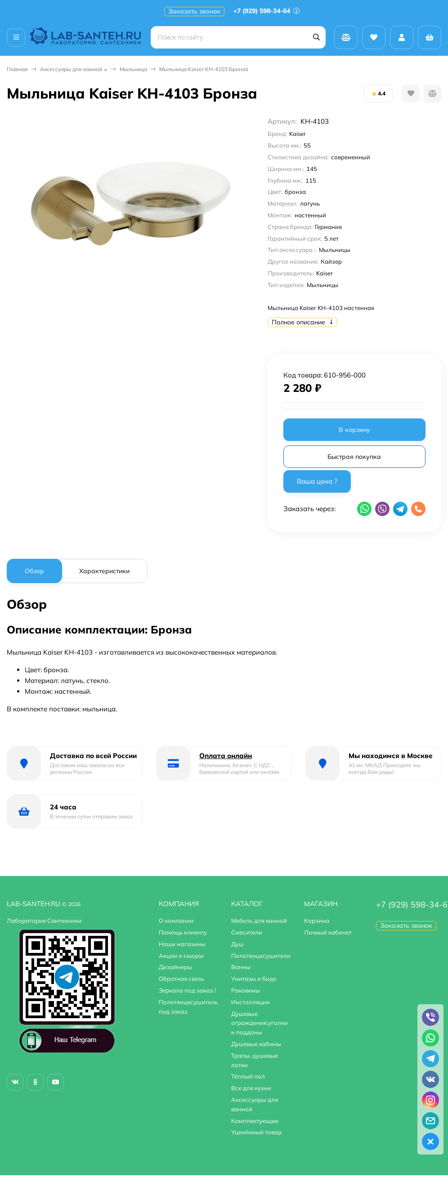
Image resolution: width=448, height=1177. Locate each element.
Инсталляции (250, 1002)
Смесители (246, 932)
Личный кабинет (328, 932)
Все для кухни (251, 1088)
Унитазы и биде (253, 978)
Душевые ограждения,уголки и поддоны (259, 1023)
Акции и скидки (181, 955)
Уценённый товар (256, 1132)
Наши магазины (182, 944)
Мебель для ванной (259, 920)
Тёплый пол (248, 1076)
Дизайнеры (175, 966)
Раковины (245, 990)
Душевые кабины (256, 1043)
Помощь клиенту (183, 932)
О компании (176, 920)
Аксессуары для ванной (71, 69)
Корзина (316, 920)
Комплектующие (254, 1120)
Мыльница (133, 69)
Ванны (241, 966)
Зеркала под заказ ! (187, 990)
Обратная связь (181, 978)
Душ (237, 944)
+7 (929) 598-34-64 (266, 11)
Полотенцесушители (261, 955)
